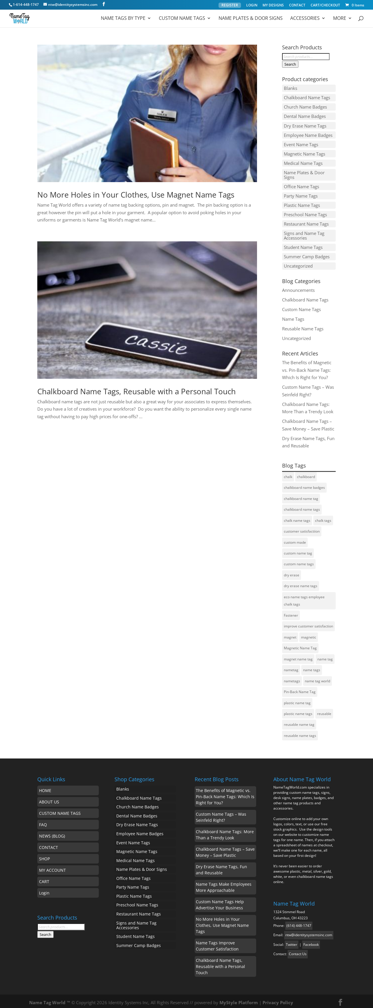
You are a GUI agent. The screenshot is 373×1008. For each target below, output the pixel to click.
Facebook (311, 941)
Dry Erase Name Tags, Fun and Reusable (221, 867)
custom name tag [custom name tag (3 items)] (298, 550)
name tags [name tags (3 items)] (311, 667)
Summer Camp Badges (307, 254)
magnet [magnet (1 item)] (290, 634)
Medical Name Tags (303, 162)
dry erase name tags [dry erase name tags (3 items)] (300, 582)
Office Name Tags (301, 185)
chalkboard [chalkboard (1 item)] (306, 473)
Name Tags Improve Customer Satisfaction (217, 943)
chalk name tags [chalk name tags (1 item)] (297, 517)
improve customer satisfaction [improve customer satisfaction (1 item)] (308, 623)
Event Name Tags (301, 143)
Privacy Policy (278, 999)
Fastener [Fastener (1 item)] (291, 612)
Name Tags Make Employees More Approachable (223, 884)
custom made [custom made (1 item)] (295, 539)
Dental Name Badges (305, 116)
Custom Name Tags (182, 18)
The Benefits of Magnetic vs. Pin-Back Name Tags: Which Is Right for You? (306, 367)
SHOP (44, 856)
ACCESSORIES (305, 18)
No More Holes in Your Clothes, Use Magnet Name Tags (135, 194)
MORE (339, 18)
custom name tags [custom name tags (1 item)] (299, 561)
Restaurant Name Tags (306, 221)
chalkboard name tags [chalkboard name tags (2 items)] (302, 506)
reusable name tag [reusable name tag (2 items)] (299, 721)
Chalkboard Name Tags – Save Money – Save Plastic (225, 849)
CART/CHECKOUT (325, 6)
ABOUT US (49, 799)
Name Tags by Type (123, 18)
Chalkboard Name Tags (307, 97)
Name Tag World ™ (49, 999)
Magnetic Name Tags (304, 153)
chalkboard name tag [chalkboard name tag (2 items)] (301, 495)
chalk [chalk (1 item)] (288, 473)
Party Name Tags (301, 194)
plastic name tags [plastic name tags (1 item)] (298, 710)
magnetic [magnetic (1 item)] (308, 634)
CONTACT (297, 6)
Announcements (298, 287)
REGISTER (229, 5)
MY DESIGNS (273, 6)
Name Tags (293, 316)
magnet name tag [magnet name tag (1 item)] (298, 656)
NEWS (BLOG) (52, 833)
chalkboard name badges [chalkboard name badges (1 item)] (304, 484)
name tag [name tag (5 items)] (325, 656)
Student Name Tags (303, 244)
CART (44, 878)
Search (290, 64)
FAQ (43, 821)
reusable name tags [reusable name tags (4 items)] (300, 732)
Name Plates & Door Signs (251, 18)
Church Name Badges (305, 106)
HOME (45, 787)
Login (44, 890)
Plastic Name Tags (302, 203)
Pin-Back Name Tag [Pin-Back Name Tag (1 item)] (300, 688)
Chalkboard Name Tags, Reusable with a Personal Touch (136, 391)
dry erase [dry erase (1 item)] (291, 572)
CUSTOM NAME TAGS (60, 810)
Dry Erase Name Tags (305, 125)
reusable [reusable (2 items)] (324, 710)
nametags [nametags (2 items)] (292, 678)
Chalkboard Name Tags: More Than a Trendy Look (225, 832)
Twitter (291, 941)
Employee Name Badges (308, 134)
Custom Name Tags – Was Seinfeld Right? (221, 814)
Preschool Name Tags (305, 212)
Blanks (290, 88)
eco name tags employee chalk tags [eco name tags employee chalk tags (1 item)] (304, 598)
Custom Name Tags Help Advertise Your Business (220, 902)
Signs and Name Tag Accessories (304, 233)
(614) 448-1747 (298, 922)
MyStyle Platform (238, 999)
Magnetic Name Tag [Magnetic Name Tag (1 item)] (300, 645)
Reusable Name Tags (302, 325)
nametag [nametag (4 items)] (291, 667)
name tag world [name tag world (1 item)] (317, 678)
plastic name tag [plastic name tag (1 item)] (297, 699)
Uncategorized (298, 263)
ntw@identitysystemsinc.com (308, 931)
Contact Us (298, 950)
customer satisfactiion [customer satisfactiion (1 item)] (302, 528)
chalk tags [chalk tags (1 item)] (323, 517)
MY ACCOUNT (52, 867)
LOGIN (251, 6)
